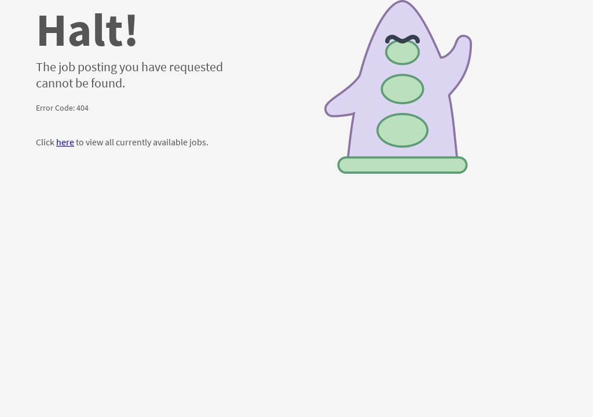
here (65, 142)
